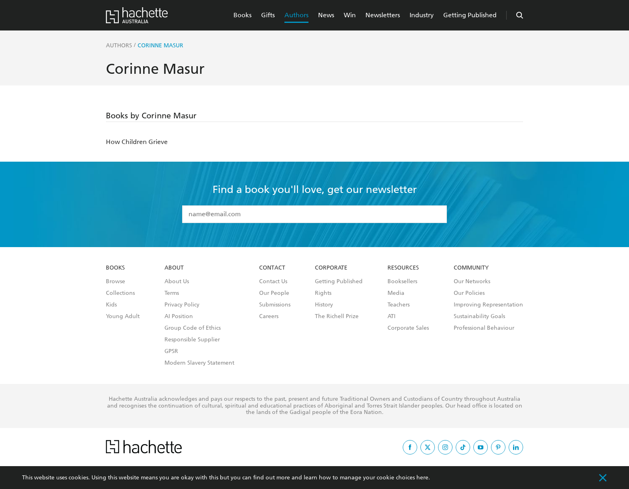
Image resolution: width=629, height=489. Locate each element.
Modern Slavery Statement (199, 363)
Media (396, 293)
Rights (323, 293)
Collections (120, 293)
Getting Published (470, 15)
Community (471, 268)
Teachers (399, 305)
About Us (176, 281)
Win (350, 15)
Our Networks (472, 281)
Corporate (331, 268)
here (422, 477)
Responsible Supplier (192, 340)
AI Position (178, 316)
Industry (422, 15)
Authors (296, 15)
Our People (274, 293)
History (324, 305)
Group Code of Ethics (192, 328)
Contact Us (273, 281)
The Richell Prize (337, 316)
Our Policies (469, 293)
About (174, 268)
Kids (111, 305)
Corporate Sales (408, 328)
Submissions (274, 305)
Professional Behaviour (484, 328)
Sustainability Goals (479, 316)
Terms (171, 293)
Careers (268, 316)
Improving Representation (488, 305)
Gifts (268, 15)
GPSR (171, 351)
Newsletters (382, 15)
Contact (272, 268)
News (326, 15)
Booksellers (402, 281)
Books (242, 15)
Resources (403, 268)
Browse (115, 281)
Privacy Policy (181, 305)
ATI (392, 316)
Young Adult (123, 316)
